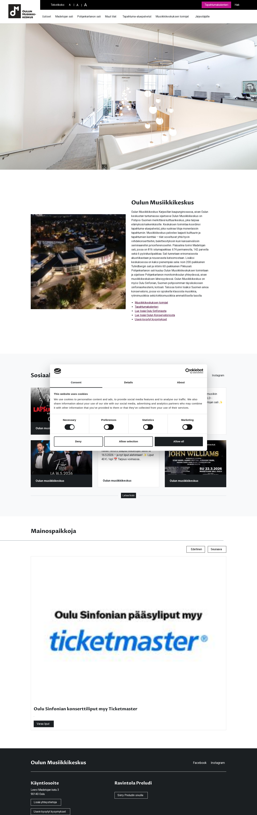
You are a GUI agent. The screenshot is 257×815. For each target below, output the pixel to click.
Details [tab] (128, 382)
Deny (78, 441)
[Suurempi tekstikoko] (77, 5)
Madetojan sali (64, 16)
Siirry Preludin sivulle (130, 795)
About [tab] (181, 382)
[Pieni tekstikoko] (70, 5)
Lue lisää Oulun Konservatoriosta (155, 315)
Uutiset (46, 16)
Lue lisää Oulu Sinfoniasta (150, 311)
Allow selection (128, 441)
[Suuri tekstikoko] (85, 5)
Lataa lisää (128, 495)
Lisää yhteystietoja (45, 802)
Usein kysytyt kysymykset (151, 319)
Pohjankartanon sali (89, 16)
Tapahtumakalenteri (216, 4)
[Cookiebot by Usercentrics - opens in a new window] (188, 371)
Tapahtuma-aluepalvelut (137, 16)
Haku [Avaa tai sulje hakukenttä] (238, 4)
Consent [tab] (76, 382)
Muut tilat (110, 16)
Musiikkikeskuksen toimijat (172, 16)
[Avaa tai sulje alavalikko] (118, 16)
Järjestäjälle (202, 16)
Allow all (178, 441)
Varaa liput (43, 723)
